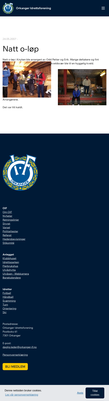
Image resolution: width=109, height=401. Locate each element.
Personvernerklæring (15, 354)
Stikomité (8, 242)
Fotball (7, 293)
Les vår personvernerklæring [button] (21, 394)
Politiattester (10, 231)
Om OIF (7, 212)
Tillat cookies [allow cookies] (95, 393)
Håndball (8, 296)
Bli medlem (15, 367)
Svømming (9, 300)
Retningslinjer (11, 219)
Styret (6, 223)
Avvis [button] (80, 393)
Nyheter (7, 215)
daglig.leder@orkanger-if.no (20, 347)
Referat (7, 235)
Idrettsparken (11, 262)
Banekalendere (12, 277)
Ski (4, 312)
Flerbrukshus (10, 266)
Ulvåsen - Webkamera (16, 273)
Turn (5, 304)
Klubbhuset (9, 258)
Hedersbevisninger (14, 239)
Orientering (9, 308)
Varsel (6, 227)
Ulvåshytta (9, 269)
